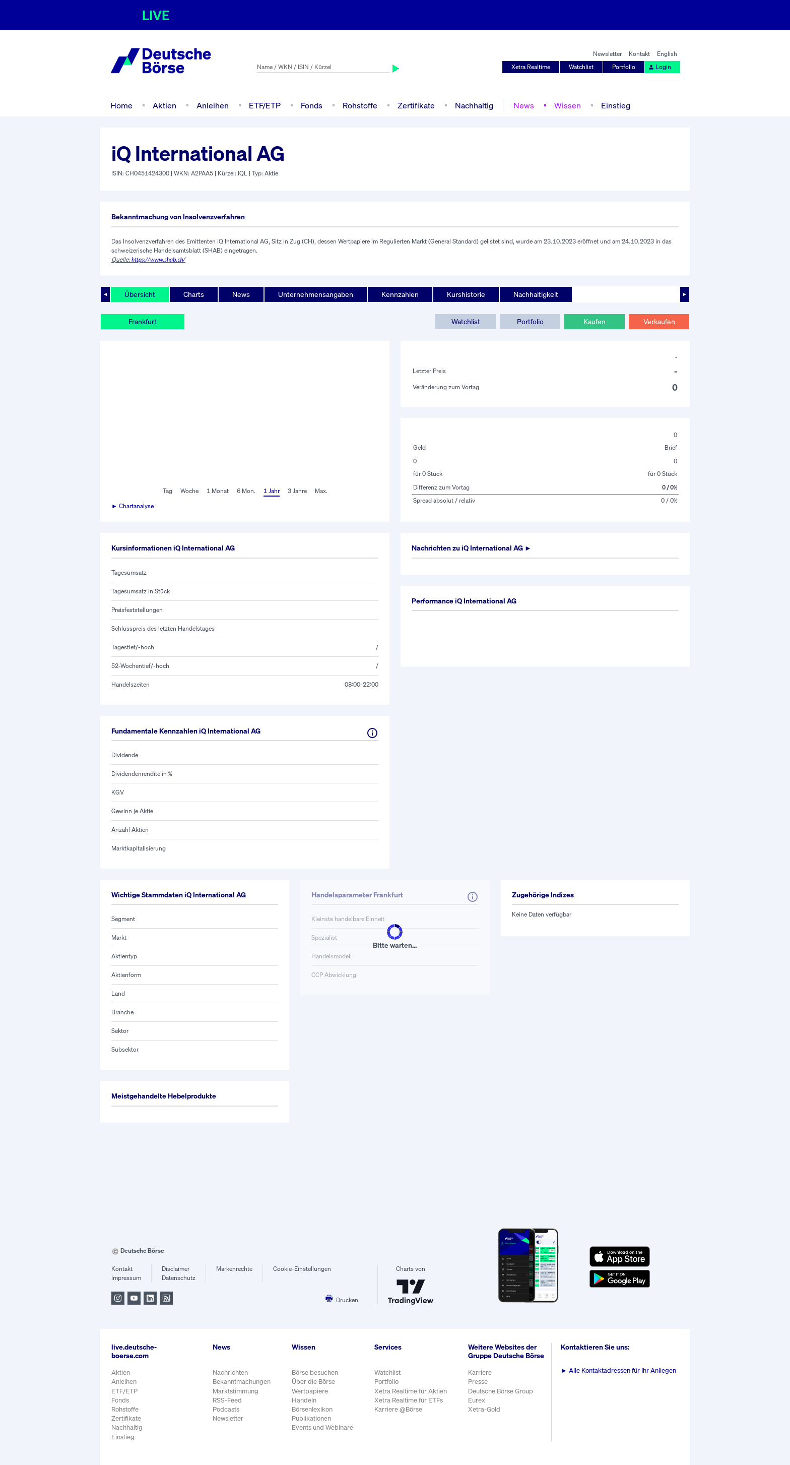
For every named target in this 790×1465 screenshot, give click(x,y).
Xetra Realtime (530, 67)
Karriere (480, 1372)
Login (659, 67)
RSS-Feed (227, 1400)
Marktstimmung (235, 1391)
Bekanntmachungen (242, 1381)
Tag (167, 491)
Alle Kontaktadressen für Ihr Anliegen (618, 1370)
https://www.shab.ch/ (158, 259)
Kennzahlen (400, 294)
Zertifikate (416, 105)
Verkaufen (659, 321)
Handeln (304, 1400)
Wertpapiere (310, 1391)
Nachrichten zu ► (472, 548)
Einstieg (615, 105)
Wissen (567, 105)
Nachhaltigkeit (535, 294)
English (667, 53)
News (523, 105)
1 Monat (218, 491)
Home (121, 105)
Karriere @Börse (398, 1409)
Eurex (476, 1400)
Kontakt (639, 53)
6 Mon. (246, 491)
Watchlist (581, 67)
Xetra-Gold (484, 1409)
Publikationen (311, 1418)
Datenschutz (178, 1277)
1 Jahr (272, 491)
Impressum (126, 1277)
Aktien (164, 105)
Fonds (311, 105)
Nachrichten (230, 1372)
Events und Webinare (322, 1427)
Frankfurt (142, 321)
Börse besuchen (315, 1372)
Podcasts (226, 1409)
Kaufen (594, 321)
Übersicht (139, 294)
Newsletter (607, 53)
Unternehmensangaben (315, 294)
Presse (478, 1381)
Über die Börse (313, 1381)
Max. (321, 491)
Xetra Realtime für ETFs (408, 1400)
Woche (189, 491)
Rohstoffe (360, 105)
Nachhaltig (474, 105)
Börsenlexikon (312, 1409)
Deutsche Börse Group (500, 1391)
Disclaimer (175, 1268)
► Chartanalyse (132, 506)
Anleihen (212, 105)
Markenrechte (234, 1268)
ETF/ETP (265, 105)
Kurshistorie (466, 294)
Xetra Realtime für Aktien (410, 1391)
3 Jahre (297, 491)
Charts (193, 294)
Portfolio (623, 67)
